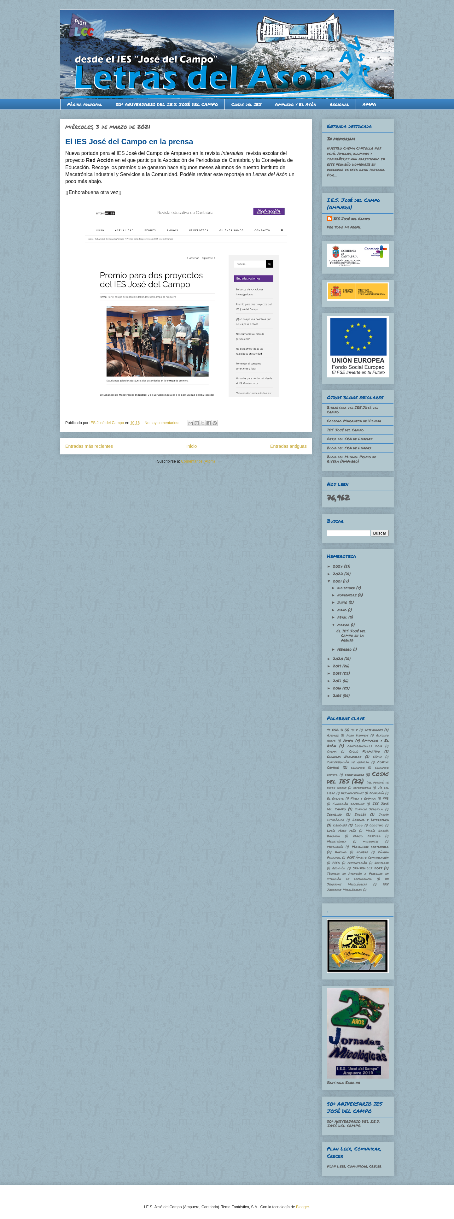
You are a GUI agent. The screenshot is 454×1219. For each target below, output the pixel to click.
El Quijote (335, 798)
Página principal (84, 104)
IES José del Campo (351, 219)
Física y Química (363, 798)
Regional (339, 104)
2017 (338, 680)
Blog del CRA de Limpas (349, 448)
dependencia (362, 787)
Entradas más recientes (89, 446)
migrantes (371, 841)
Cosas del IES (246, 104)
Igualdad (334, 814)
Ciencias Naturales (344, 756)
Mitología (335, 846)
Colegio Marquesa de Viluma (354, 420)
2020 (338, 658)
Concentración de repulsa (348, 762)
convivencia (354, 774)
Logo (359, 825)
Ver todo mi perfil (344, 227)
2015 (338, 695)
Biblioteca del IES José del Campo (352, 410)
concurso (358, 767)
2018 (337, 673)
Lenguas (340, 825)
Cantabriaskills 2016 (364, 746)
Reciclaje (382, 863)
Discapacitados (352, 793)
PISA (336, 863)
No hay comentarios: (162, 423)
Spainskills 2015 (367, 868)
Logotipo (376, 825)
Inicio (191, 446)
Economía (377, 793)
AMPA (369, 104)
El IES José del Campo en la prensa (129, 141)
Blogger (302, 1207)
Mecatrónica (336, 841)
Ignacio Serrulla (369, 809)
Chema (332, 751)
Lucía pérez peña (341, 830)
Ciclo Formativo (364, 751)
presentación (357, 863)
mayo (342, 609)
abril (342, 617)
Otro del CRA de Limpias (349, 438)
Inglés (360, 814)
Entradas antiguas (288, 446)
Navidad (340, 852)
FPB (386, 798)
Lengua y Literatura (370, 819)
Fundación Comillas (348, 804)
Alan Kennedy (357, 735)
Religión (338, 868)
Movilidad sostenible (370, 846)
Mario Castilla (367, 836)
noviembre (347, 595)
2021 (338, 581)
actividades (374, 729)
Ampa (348, 740)
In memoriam (341, 138)
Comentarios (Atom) (198, 461)
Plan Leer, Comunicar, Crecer (354, 1166)
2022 (338, 574)
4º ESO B (335, 729)
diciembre (346, 587)
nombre (362, 852)
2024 (338, 566)
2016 (337, 688)
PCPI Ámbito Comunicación (368, 857)
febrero (345, 649)
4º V (354, 730)
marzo (344, 624)
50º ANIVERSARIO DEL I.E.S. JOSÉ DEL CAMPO (167, 104)
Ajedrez (333, 735)
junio (343, 602)
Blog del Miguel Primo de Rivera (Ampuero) (351, 459)
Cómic (377, 756)
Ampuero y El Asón (295, 104)
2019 (337, 666)
